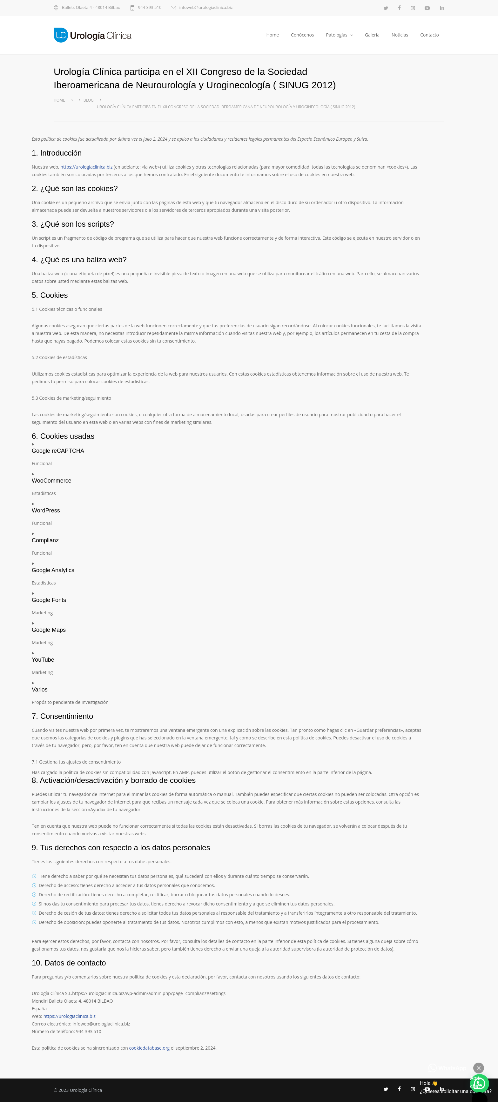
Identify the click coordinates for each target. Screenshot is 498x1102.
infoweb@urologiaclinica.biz (205, 7)
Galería (372, 35)
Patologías (336, 35)
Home (272, 35)
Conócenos (302, 35)
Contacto (429, 35)
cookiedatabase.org (149, 1048)
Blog (89, 100)
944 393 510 (150, 7)
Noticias (400, 35)
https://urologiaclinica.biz (86, 167)
